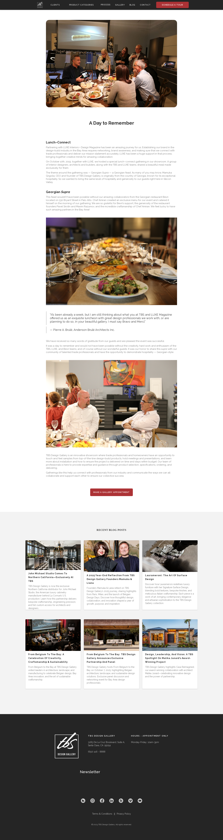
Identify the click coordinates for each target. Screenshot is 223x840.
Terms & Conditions (102, 814)
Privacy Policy (124, 814)
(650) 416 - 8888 (96, 751)
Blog (132, 5)
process (105, 5)
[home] (40, 5)
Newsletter (90, 772)
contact (145, 5)
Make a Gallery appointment (111, 492)
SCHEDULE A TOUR (172, 5)
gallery (120, 5)
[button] (55, 5)
